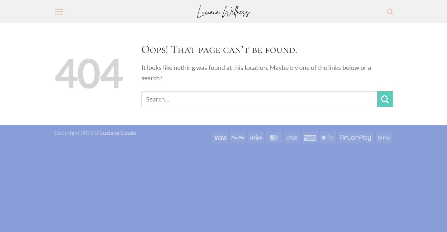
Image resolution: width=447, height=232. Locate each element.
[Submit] (385, 99)
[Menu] (59, 12)
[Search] (390, 11)
